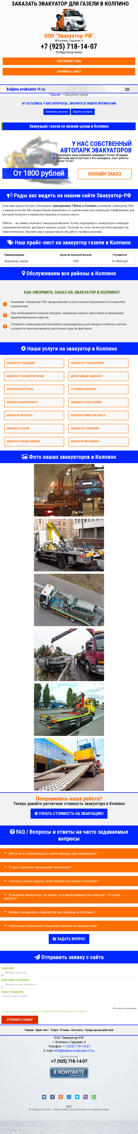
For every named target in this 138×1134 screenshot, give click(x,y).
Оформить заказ (69, 71)
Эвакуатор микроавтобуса (88, 415)
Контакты (77, 1027)
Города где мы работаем (99, 1027)
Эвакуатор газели (17, 428)
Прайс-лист (42, 1027)
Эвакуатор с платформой (87, 363)
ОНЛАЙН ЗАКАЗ (104, 174)
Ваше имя (7, 966)
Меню (127, 87)
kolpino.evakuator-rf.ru (26, 89)
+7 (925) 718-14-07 (69, 46)
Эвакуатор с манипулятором (25, 376)
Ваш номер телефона (15, 977)
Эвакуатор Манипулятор (22, 402)
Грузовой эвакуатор (84, 389)
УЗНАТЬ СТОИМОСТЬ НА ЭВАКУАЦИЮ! (69, 813)
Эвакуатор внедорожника (23, 441)
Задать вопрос (83, 111)
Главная (29, 1027)
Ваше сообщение (12, 989)
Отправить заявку (20, 1017)
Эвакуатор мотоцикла (85, 441)
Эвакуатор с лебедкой (20, 363)
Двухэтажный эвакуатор (87, 376)
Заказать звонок (57, 111)
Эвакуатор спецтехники (86, 402)
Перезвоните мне (69, 61)
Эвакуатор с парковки (85, 428)
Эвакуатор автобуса (19, 415)
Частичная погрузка (19, 389)
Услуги (54, 1027)
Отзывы (65, 1027)
